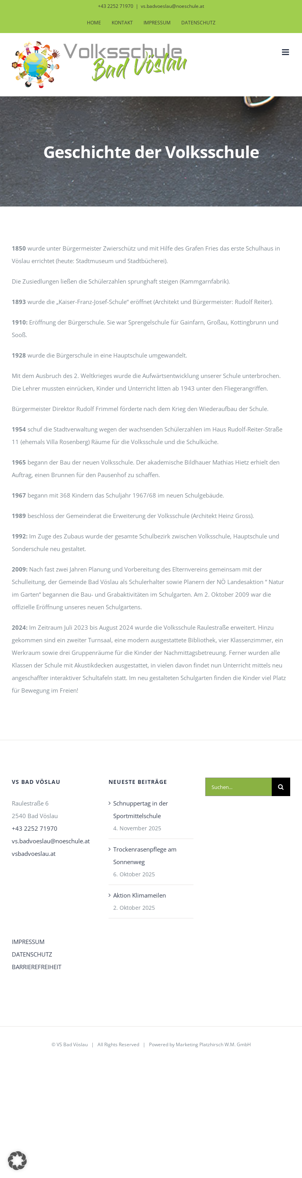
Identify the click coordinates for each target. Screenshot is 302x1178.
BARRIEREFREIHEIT (36, 967)
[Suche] (281, 787)
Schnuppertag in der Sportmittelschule (140, 809)
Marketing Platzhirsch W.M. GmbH (213, 1044)
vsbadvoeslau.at (33, 853)
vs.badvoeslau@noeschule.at (172, 6)
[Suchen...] (238, 787)
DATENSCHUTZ (32, 954)
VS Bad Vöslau (72, 1044)
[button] (17, 1160)
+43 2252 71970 (34, 828)
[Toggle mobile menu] (286, 52)
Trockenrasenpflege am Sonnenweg (145, 855)
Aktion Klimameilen (139, 895)
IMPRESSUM (28, 942)
